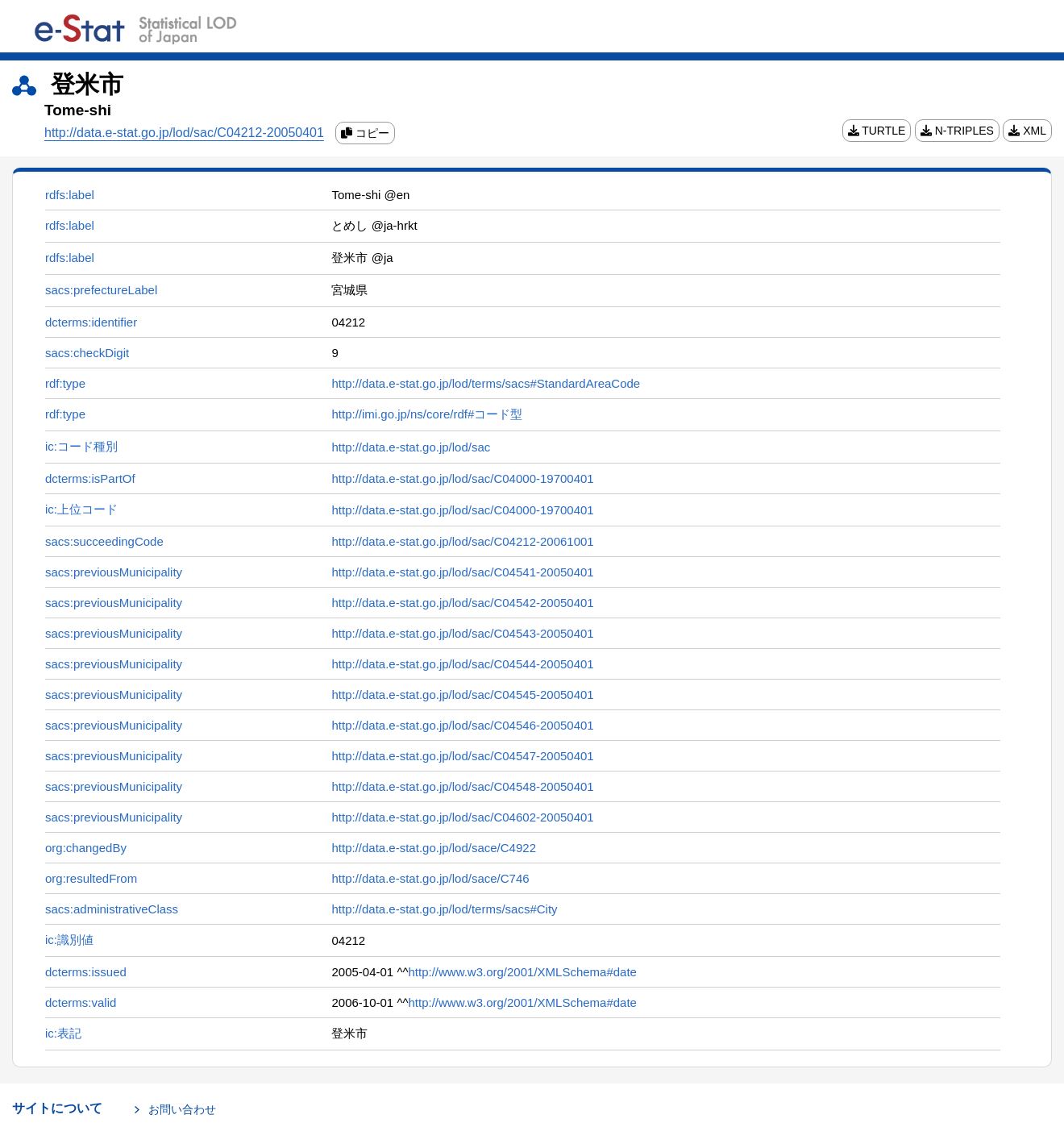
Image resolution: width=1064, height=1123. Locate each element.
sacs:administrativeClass (111, 909)
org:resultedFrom (91, 878)
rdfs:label (69, 195)
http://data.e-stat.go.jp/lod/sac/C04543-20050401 (462, 633)
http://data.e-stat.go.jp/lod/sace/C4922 (433, 848)
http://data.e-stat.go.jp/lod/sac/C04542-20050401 (462, 602)
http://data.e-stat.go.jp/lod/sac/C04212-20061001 (462, 541)
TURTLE (877, 130)
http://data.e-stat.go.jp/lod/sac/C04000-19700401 (462, 478)
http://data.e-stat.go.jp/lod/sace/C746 (430, 878)
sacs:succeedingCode (104, 541)
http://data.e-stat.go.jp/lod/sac (410, 447)
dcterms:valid (80, 1002)
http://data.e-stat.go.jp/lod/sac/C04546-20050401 (462, 725)
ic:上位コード (81, 509)
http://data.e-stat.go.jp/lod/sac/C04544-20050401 (462, 664)
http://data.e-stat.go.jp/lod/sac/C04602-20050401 (462, 817)
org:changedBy (86, 848)
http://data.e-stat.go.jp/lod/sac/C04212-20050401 (184, 132)
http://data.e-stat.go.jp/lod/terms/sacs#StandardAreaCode (485, 383)
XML (1027, 130)
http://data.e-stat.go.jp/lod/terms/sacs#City (444, 909)
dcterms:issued (86, 972)
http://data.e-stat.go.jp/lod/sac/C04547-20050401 (462, 756)
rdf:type (65, 383)
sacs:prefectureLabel (101, 290)
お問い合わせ (182, 1109)
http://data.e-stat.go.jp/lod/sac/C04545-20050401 (462, 694)
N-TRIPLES (957, 130)
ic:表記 (63, 1033)
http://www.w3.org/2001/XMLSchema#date (522, 972)
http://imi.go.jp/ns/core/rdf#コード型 (426, 414)
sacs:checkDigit (87, 353)
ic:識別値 (69, 939)
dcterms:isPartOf (90, 478)
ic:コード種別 (81, 446)
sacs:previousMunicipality (113, 572)
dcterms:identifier (91, 322)
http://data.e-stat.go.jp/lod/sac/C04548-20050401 (462, 786)
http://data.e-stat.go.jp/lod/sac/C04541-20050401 (462, 572)
